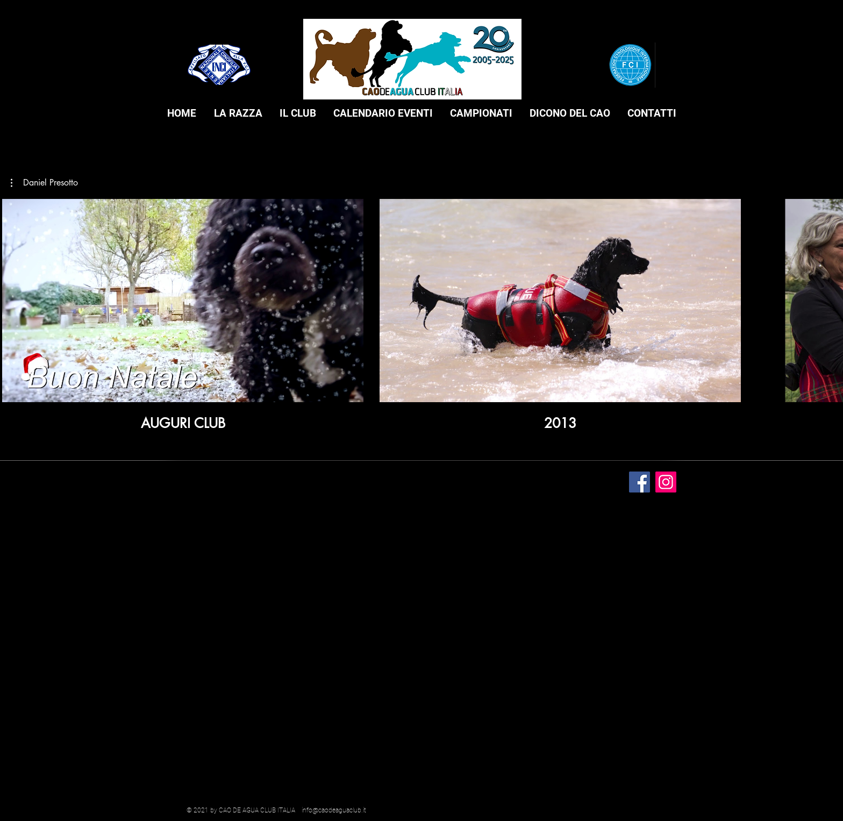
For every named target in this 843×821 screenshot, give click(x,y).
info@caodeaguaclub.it (334, 810)
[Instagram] (665, 482)
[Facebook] (639, 482)
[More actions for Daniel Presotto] (44, 183)
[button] (238, 113)
